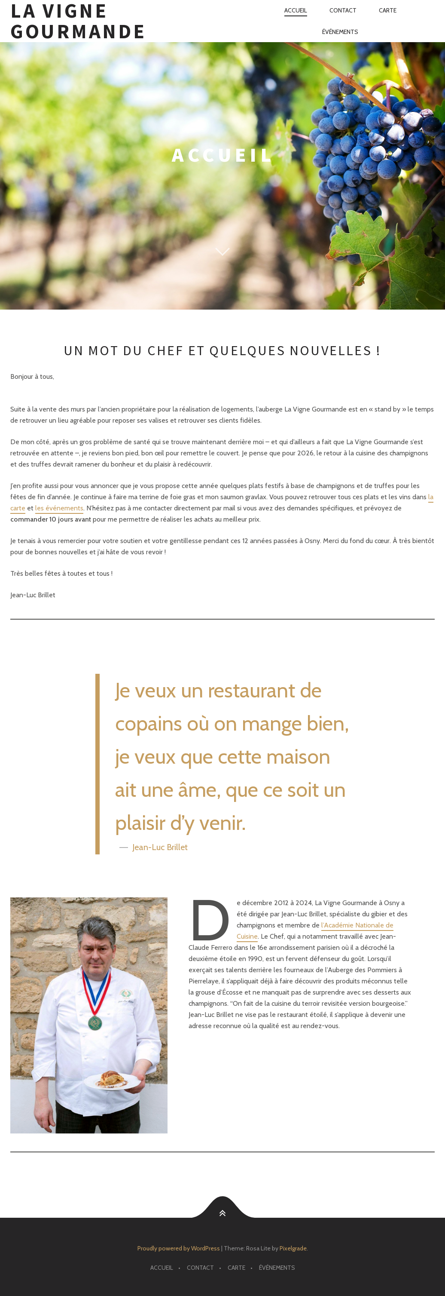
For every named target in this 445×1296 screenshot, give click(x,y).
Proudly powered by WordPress (178, 1248)
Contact (343, 10)
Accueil (295, 10)
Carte (387, 10)
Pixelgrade (293, 1248)
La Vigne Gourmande (78, 21)
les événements (59, 508)
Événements (340, 32)
